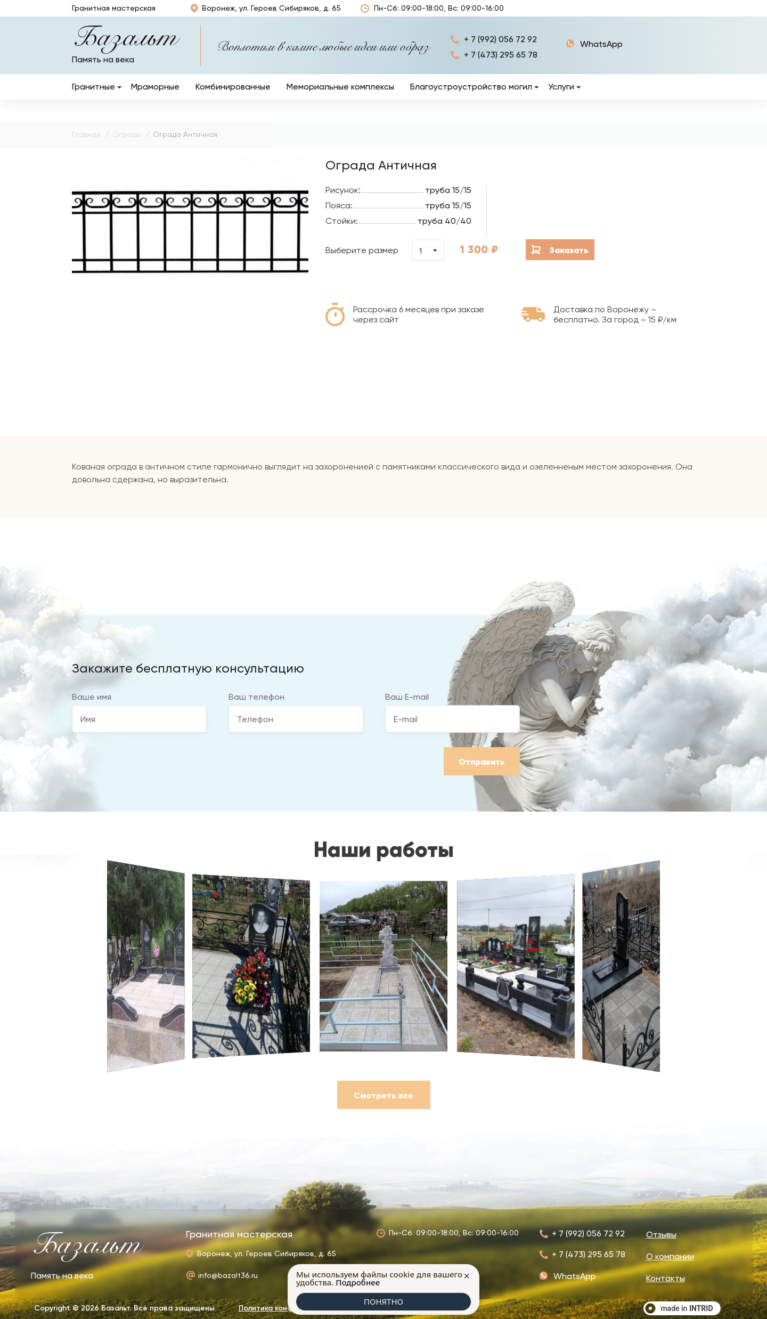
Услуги (561, 98)
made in (686, 1308)
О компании (620, 14)
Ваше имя (91, 708)
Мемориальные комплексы (340, 98)
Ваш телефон (256, 708)
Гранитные (93, 98)
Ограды (126, 145)
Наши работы (553, 14)
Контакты (675, 14)
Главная (86, 145)
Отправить (482, 772)
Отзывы (515, 14)
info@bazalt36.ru (228, 1275)
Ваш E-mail (407, 708)
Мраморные (155, 98)
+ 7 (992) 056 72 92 (500, 50)
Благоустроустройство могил (471, 98)
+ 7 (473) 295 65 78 (500, 66)
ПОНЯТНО (383, 1301)
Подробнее (358, 1282)
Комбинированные (233, 98)
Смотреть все (383, 1106)
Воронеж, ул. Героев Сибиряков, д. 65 (265, 13)
